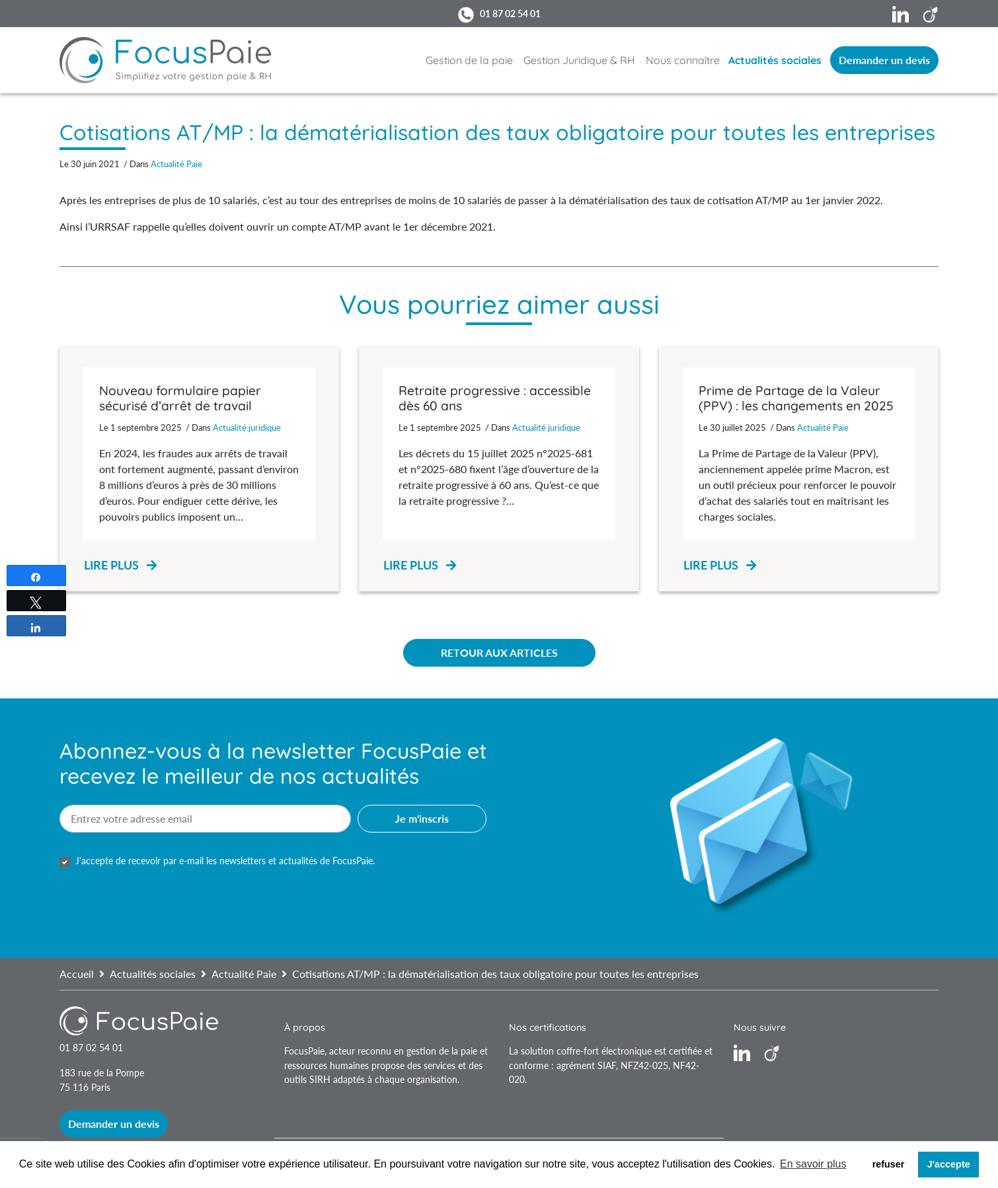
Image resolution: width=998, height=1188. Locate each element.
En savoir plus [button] (813, 1163)
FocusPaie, (306, 1051)
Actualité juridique (247, 427)
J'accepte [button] (948, 1164)
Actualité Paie (176, 164)
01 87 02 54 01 (510, 13)
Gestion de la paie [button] (469, 60)
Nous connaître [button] (683, 60)
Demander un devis (884, 60)
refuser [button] (888, 1164)
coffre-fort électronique (604, 1051)
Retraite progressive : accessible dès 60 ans (495, 398)
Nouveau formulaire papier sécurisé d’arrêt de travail (180, 398)
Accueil (76, 973)
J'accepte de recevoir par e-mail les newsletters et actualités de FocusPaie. (225, 860)
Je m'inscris (422, 818)
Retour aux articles (499, 652)
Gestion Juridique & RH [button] (579, 60)
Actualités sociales (775, 60)
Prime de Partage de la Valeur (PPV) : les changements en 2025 (796, 398)
